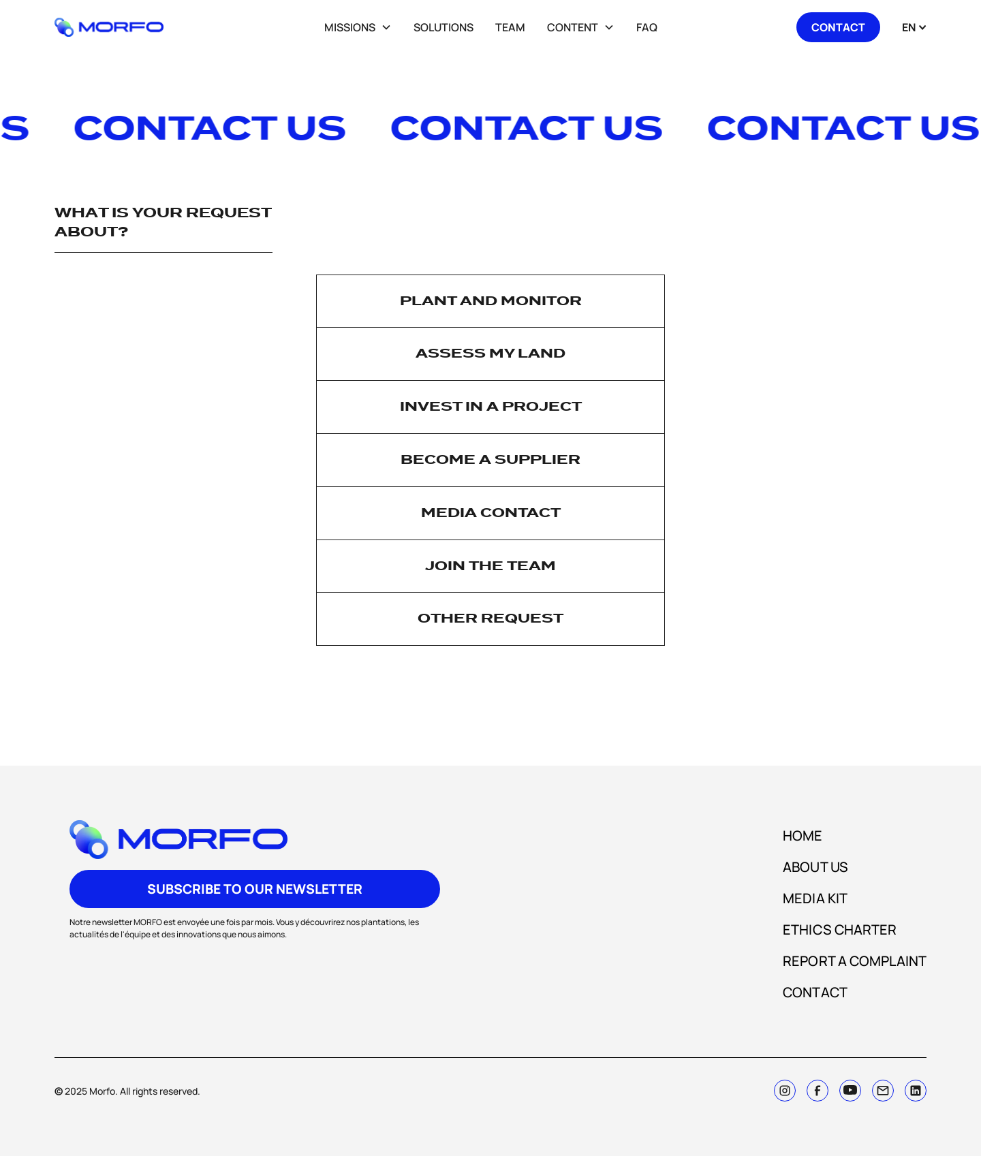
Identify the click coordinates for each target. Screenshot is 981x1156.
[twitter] (850, 1091)
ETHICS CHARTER (840, 929)
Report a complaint (854, 961)
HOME (802, 835)
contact (838, 27)
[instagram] (785, 1091)
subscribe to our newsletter (254, 889)
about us (815, 867)
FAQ (646, 27)
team (510, 27)
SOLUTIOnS (443, 27)
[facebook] (817, 1091)
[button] (358, 27)
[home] (125, 27)
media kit (815, 898)
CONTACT (815, 992)
